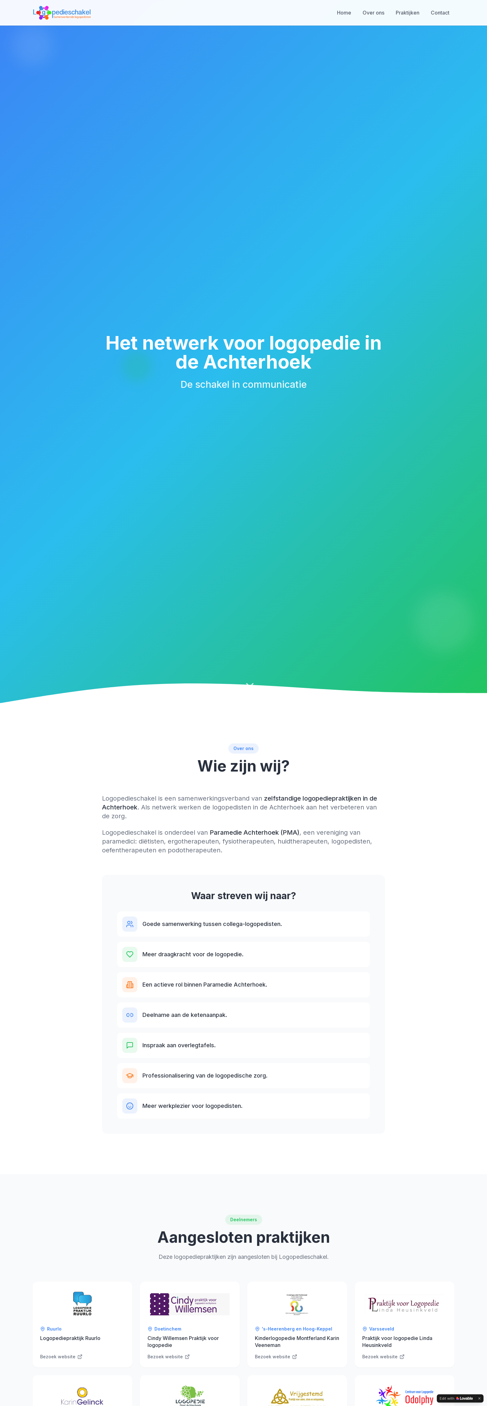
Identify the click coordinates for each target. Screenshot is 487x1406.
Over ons (373, 12)
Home (344, 12)
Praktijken (407, 12)
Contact (440, 12)
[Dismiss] (479, 1398)
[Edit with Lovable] (456, 1398)
